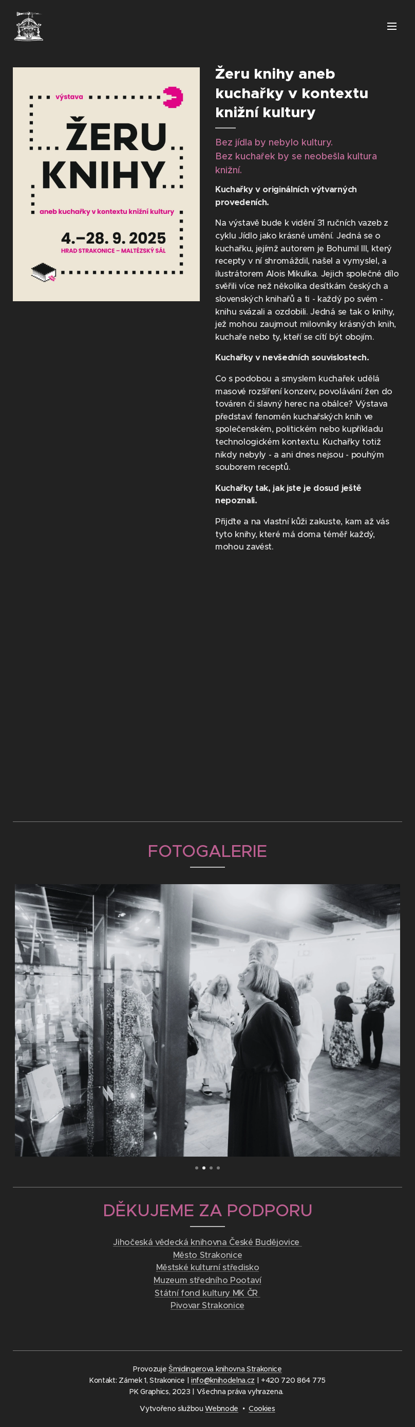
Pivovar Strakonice (207, 1305)
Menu (392, 26)
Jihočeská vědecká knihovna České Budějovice (207, 1242)
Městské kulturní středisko (207, 1267)
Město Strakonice (207, 1255)
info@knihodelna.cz (223, 1380)
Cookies (262, 1408)
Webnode (221, 1408)
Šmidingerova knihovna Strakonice (225, 1369)
